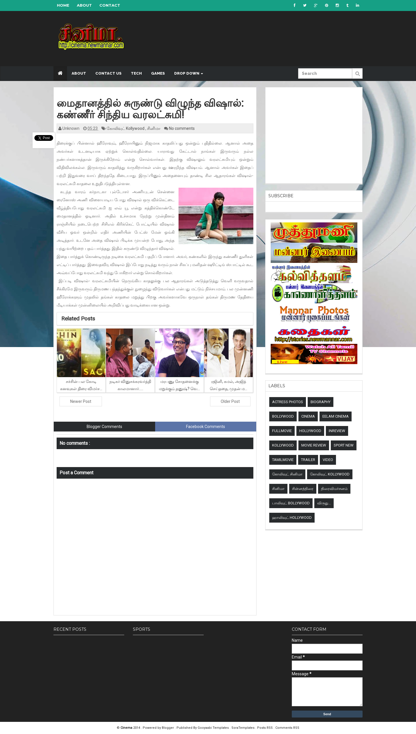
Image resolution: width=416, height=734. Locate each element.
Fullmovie (282, 431)
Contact (109, 5)
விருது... (324, 503)
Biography (320, 402)
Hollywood (310, 431)
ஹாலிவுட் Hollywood (292, 517)
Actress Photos (287, 402)
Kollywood (283, 445)
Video (328, 460)
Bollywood (283, 416)
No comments (182, 128)
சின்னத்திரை (302, 488)
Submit (357, 77)
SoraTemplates (243, 728)
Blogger (168, 728)
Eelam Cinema (335, 416)
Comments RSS (287, 728)
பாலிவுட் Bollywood (291, 503)
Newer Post (80, 401)
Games (158, 73)
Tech (136, 73)
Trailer (308, 460)
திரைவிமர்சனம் (334, 488)
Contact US (108, 73)
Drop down (188, 73)
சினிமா (154, 128)
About (84, 5)
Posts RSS (265, 728)
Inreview (337, 431)
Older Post (230, 401)
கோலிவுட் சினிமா (287, 474)
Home (63, 5)
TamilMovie (283, 460)
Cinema (308, 416)
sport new (344, 445)
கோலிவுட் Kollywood (126, 128)
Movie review (313, 445)
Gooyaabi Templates (213, 728)
